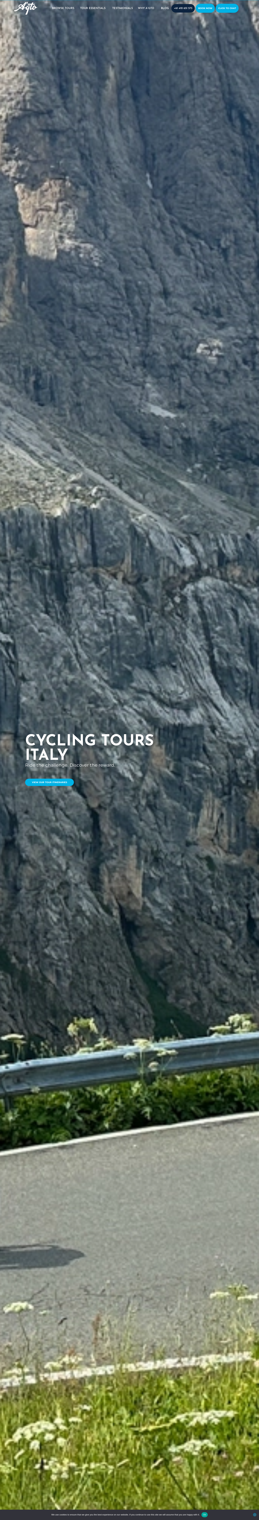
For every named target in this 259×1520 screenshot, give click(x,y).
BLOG (165, 8)
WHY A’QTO (147, 8)
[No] (254, 1514)
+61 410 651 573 (183, 8)
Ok (204, 1514)
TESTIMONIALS (122, 8)
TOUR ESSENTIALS (93, 8)
